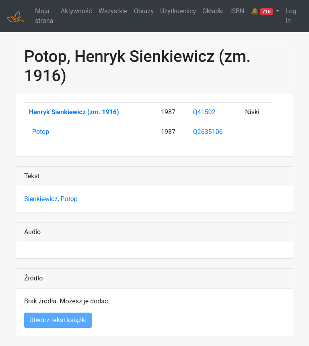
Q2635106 (208, 132)
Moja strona (44, 16)
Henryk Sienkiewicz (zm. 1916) (74, 112)
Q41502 (204, 112)
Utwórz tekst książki (58, 320)
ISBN (237, 11)
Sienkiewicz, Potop (51, 199)
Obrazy (144, 11)
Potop (40, 132)
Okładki (213, 11)
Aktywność (76, 11)
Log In (291, 16)
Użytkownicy (178, 11)
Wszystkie (113, 11)
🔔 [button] (262, 11)
